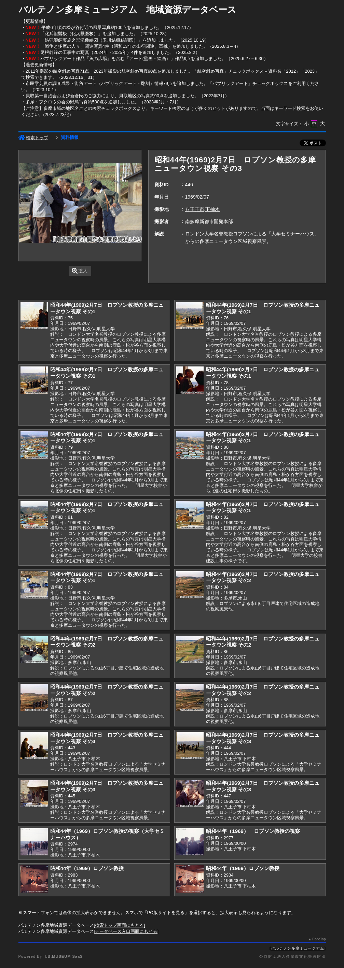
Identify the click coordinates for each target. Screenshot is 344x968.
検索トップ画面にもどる (119, 925)
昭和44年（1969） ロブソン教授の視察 (253, 831)
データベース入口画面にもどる (126, 931)
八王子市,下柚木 (202, 209)
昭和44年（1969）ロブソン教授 (87, 868)
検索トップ (33, 137)
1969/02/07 (197, 197)
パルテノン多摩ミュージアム (297, 948)
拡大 (80, 271)
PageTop (319, 939)
